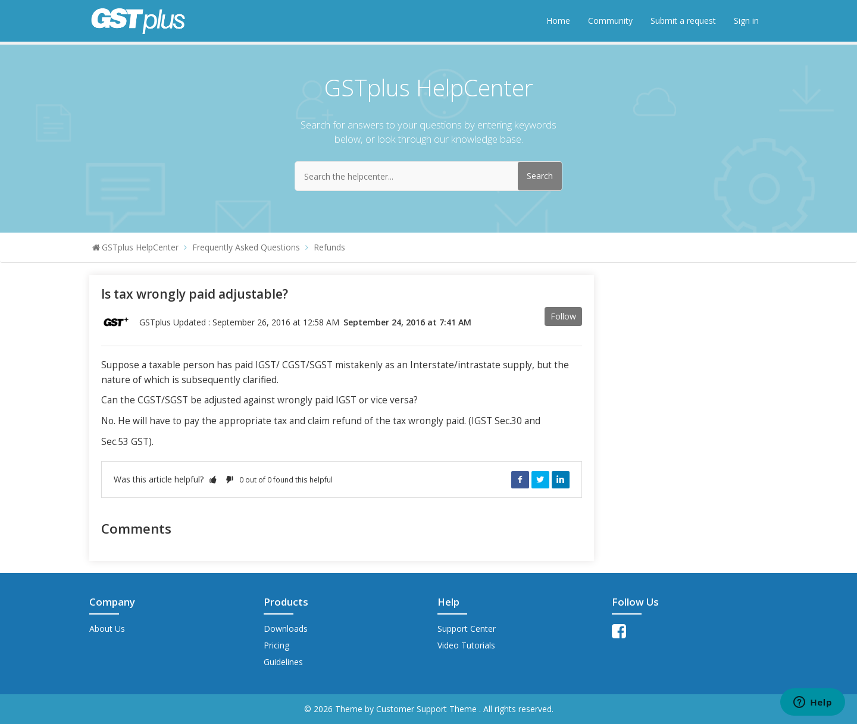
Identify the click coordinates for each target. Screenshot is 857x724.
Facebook (520, 479)
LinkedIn (561, 479)
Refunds (329, 247)
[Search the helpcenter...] (428, 176)
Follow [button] (563, 316)
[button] (213, 479)
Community (610, 20)
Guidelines (283, 661)
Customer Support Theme (427, 708)
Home (558, 20)
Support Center (466, 628)
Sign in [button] (746, 20)
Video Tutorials (466, 645)
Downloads (286, 628)
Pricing (276, 645)
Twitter (540, 479)
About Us (107, 628)
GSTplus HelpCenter (140, 247)
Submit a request (683, 20)
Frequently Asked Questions (246, 247)
